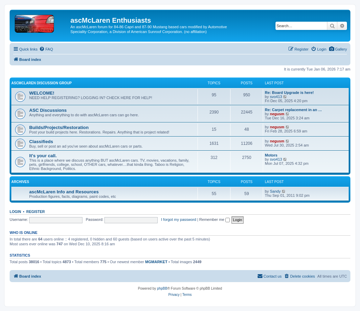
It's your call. (43, 155)
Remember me (214, 219)
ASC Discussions (48, 110)
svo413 (276, 97)
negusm (277, 114)
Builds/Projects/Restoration (59, 127)
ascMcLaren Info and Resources (64, 191)
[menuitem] (338, 49)
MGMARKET (156, 262)
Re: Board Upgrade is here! (289, 92)
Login (15, 212)
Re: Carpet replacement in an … (293, 110)
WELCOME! (41, 93)
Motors (271, 155)
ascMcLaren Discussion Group (41, 83)
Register (35, 212)
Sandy (275, 191)
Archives (20, 182)
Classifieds (41, 141)
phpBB (162, 288)
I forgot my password (178, 219)
